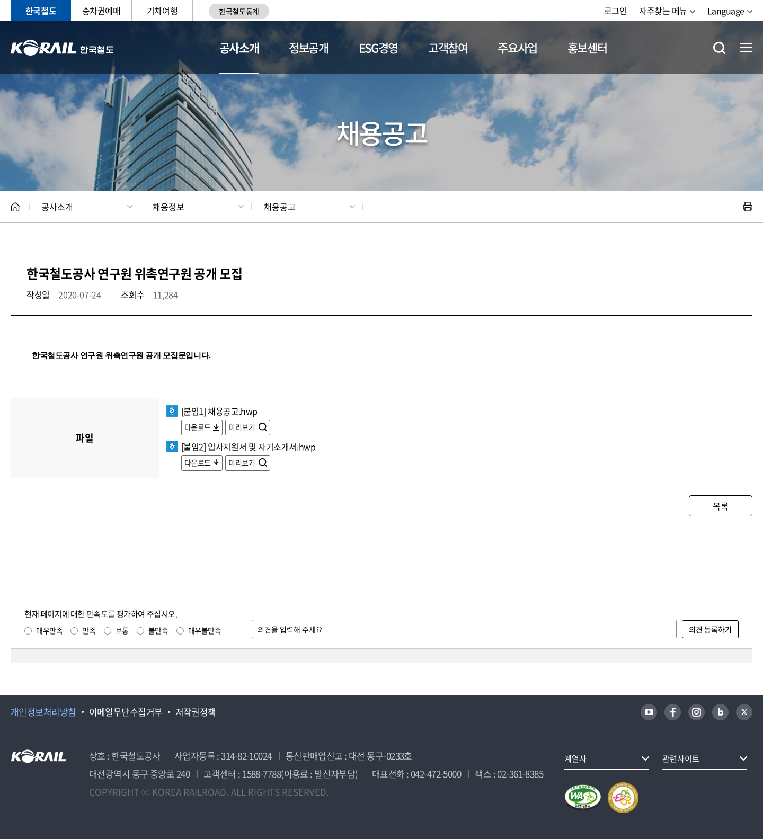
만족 (88, 630)
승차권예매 (101, 10)
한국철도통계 (239, 11)
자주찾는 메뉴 (663, 10)
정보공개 (309, 47)
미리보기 (242, 427)
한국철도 (40, 10)
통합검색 (719, 48)
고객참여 (448, 47)
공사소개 (239, 47)
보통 (122, 630)
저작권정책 (195, 712)
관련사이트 (680, 758)
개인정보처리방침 (43, 712)
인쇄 (747, 206)
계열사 (575, 758)
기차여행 (162, 10)
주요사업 (517, 47)
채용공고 (280, 206)
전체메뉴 (746, 47)
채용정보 (168, 206)
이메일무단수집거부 (126, 712)
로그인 (615, 10)
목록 (720, 505)
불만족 (158, 630)
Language (725, 10)
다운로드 (197, 427)
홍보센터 (587, 47)
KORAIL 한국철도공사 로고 (62, 48)
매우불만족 (204, 630)
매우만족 (49, 630)
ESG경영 (378, 47)
